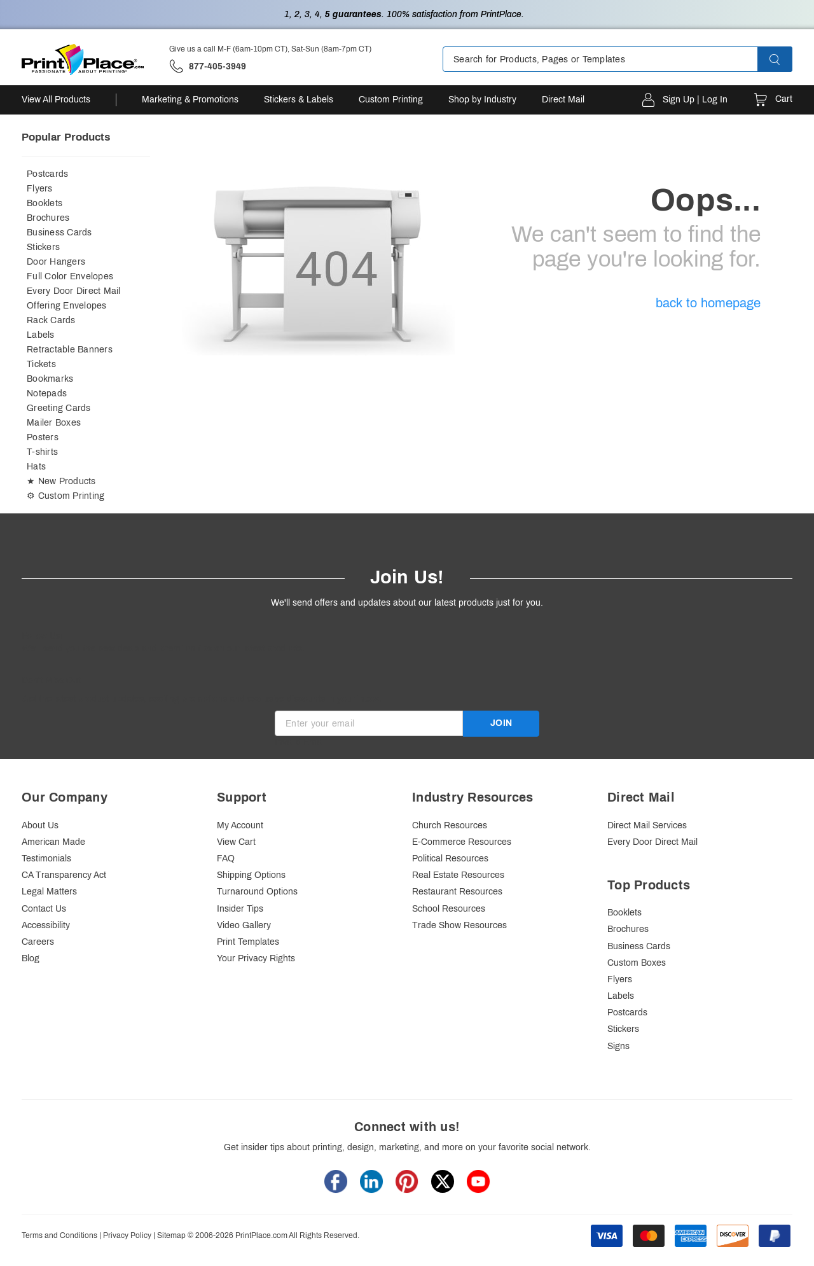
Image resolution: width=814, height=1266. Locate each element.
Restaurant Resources (457, 891)
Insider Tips (240, 909)
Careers (38, 942)
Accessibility (46, 925)
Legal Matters (49, 891)
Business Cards (59, 232)
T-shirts (42, 452)
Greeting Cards (59, 408)
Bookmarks (50, 379)
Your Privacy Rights (256, 958)
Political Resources (450, 858)
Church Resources (449, 825)
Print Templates (248, 942)
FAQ (226, 858)
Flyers (40, 188)
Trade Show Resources (459, 925)
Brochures (48, 218)
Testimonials (46, 858)
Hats (36, 466)
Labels (41, 335)
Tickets (41, 364)
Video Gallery (244, 925)
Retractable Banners (70, 349)
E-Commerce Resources (461, 842)
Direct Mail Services (647, 825)
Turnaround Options (257, 891)
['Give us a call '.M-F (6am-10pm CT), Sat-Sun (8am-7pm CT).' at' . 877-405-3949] (207, 66)
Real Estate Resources (458, 875)
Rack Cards (51, 320)
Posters (43, 437)
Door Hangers (56, 262)
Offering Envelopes (67, 305)
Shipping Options (251, 875)
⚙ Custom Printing (65, 496)
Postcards (47, 174)
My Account (240, 825)
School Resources (448, 909)
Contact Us (44, 909)
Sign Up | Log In (695, 99)
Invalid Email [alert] (300, 742)
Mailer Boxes (54, 423)
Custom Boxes (636, 963)
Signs (618, 1046)
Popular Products (66, 137)
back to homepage (708, 303)
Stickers (43, 247)
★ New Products (61, 481)
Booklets (44, 203)
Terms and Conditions (59, 1235)
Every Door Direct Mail (74, 291)
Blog (30, 958)
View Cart (236, 842)
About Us (40, 825)
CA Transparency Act (64, 875)
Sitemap (171, 1235)
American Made (53, 842)
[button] (786, 59)
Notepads (47, 393)
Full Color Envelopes (70, 276)
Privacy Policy (127, 1235)
